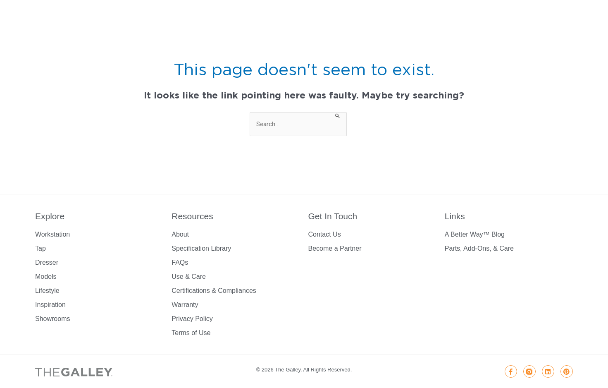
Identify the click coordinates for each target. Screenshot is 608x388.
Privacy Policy (192, 318)
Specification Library (201, 248)
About (180, 234)
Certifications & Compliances (214, 290)
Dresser (46, 262)
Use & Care (189, 276)
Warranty (185, 304)
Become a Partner (335, 248)
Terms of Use (191, 332)
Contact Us (324, 234)
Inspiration (50, 304)
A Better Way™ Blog (475, 234)
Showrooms (52, 318)
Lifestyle (47, 290)
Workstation (52, 234)
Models (46, 276)
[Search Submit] (338, 115)
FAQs (180, 262)
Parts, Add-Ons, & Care (479, 248)
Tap (40, 248)
